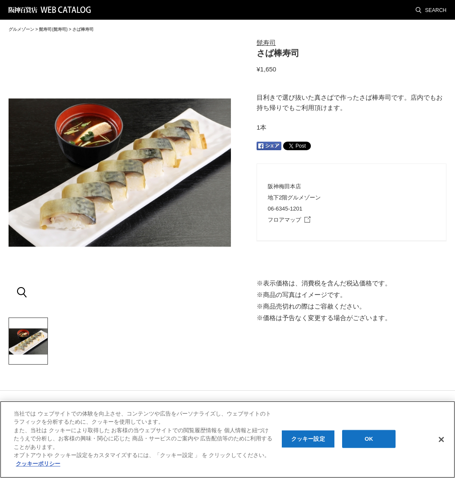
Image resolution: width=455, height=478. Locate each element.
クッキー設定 (308, 440)
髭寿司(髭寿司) (53, 29)
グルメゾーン (21, 29)
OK (369, 440)
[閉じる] (441, 440)
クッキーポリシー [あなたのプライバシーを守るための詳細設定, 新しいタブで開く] (38, 465)
